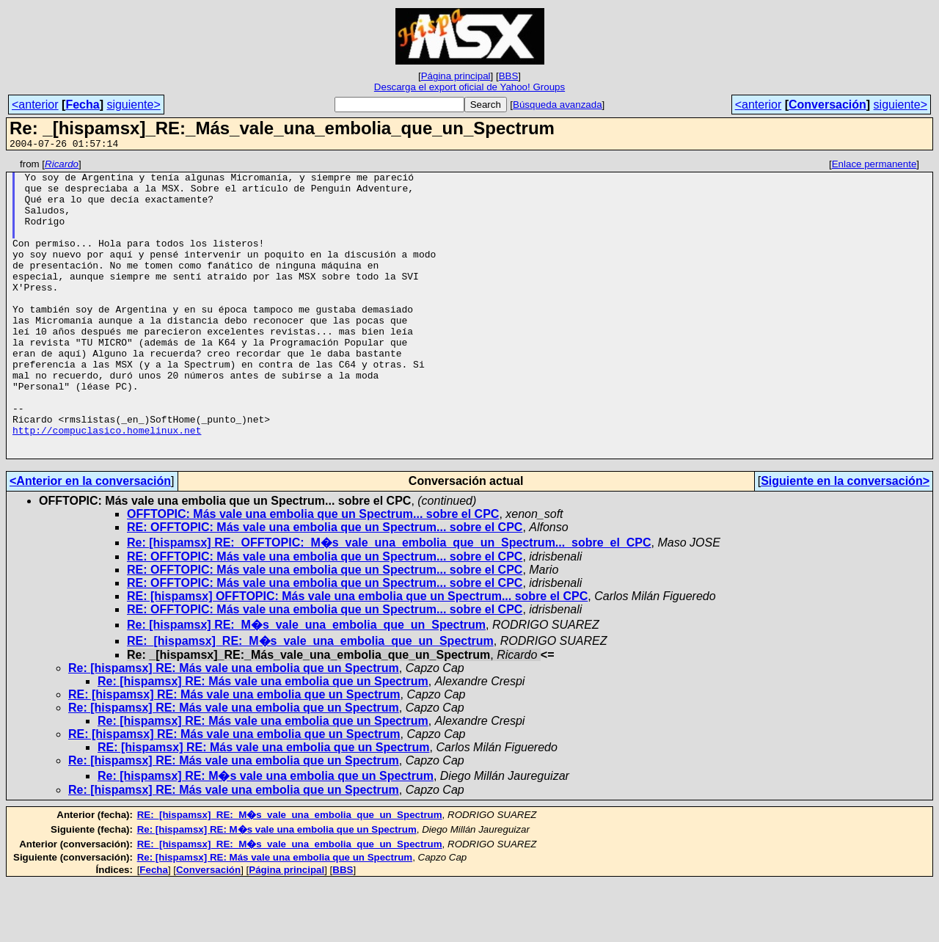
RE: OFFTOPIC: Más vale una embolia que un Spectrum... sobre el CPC (324, 586)
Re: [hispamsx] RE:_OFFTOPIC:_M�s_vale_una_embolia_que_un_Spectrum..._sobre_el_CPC (389, 602)
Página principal (456, 75)
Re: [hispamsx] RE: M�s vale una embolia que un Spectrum (266, 835)
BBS (509, 75)
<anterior (35, 104)
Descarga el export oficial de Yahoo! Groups (469, 86)
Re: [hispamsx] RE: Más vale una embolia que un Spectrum (233, 727)
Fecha (82, 104)
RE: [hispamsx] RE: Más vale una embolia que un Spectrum (234, 754)
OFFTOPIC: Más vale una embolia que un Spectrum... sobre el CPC (313, 573)
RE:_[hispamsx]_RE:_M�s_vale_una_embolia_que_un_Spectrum (310, 700)
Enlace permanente (874, 166)
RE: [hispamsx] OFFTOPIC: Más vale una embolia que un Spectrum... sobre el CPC (357, 655)
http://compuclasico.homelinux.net (106, 485)
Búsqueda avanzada (557, 104)
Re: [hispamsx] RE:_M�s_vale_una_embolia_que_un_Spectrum (306, 684)
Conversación (827, 104)
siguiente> (133, 104)
